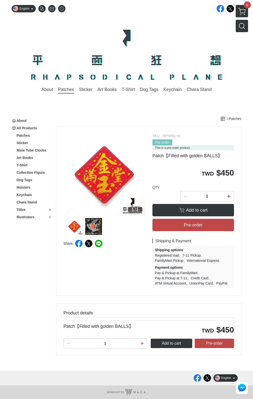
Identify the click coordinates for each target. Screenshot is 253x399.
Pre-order (162, 142)
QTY (156, 187)
